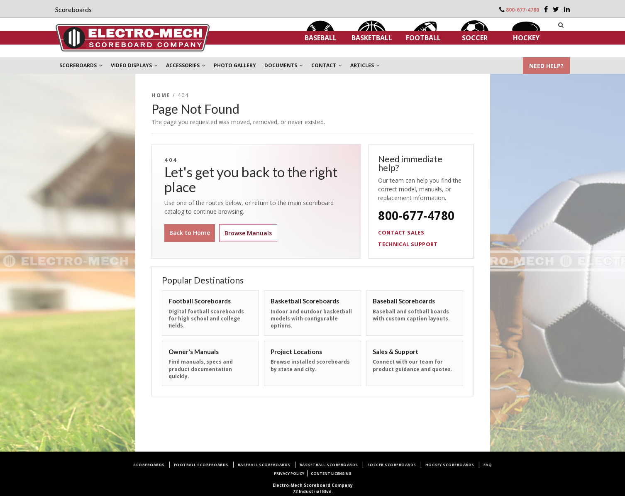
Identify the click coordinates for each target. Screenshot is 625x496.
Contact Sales (401, 232)
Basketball (372, 37)
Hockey (526, 37)
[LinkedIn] (567, 9)
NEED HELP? (546, 66)
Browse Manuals (248, 233)
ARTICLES (365, 65)
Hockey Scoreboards (449, 464)
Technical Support (408, 244)
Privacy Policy (289, 473)
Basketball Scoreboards (329, 464)
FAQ (487, 464)
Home (161, 95)
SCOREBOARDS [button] (81, 65)
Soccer (475, 37)
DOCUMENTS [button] (283, 65)
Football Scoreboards (201, 464)
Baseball (321, 37)
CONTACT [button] (326, 65)
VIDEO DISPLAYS (134, 65)
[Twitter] (556, 9)
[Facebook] (546, 9)
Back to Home (189, 233)
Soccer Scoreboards (391, 464)
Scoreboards (149, 464)
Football (423, 37)
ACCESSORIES (185, 65)
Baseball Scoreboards (264, 464)
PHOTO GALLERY (235, 65)
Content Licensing (331, 473)
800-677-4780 (522, 9)
